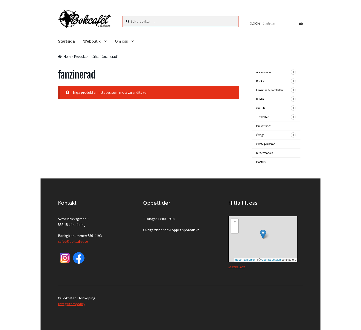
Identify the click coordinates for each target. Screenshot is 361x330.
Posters (260, 162)
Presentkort (263, 126)
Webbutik (92, 41)
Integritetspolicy (71, 303)
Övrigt (260, 135)
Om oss (121, 41)
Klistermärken (264, 153)
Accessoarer (263, 72)
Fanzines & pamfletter (269, 90)
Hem (67, 56)
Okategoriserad (265, 144)
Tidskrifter (262, 117)
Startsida (66, 41)
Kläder (260, 99)
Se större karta (236, 267)
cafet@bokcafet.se (73, 241)
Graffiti (260, 108)
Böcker (260, 81)
